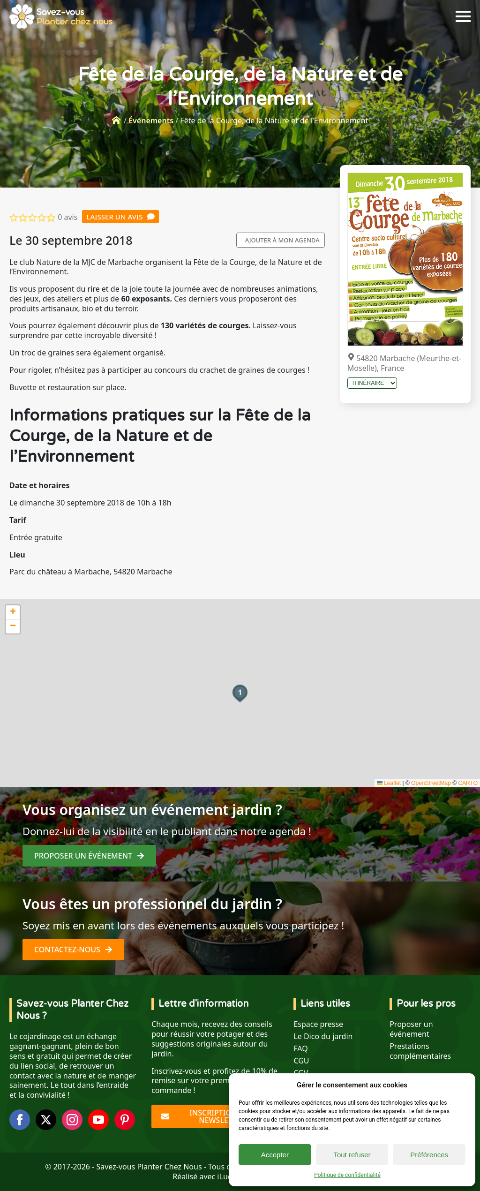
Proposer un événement (411, 1029)
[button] (240, 693)
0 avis (67, 217)
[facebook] (19, 1119)
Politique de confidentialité (347, 1175)
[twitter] (46, 1119)
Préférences (429, 1155)
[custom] (124, 1119)
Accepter (275, 1155)
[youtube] (98, 1119)
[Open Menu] (463, 16)
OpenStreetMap (431, 783)
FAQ (300, 1049)
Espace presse (318, 1024)
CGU (301, 1061)
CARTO (468, 783)
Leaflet (389, 783)
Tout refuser (351, 1155)
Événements (150, 120)
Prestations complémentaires (420, 1051)
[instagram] (72, 1119)
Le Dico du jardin (322, 1036)
